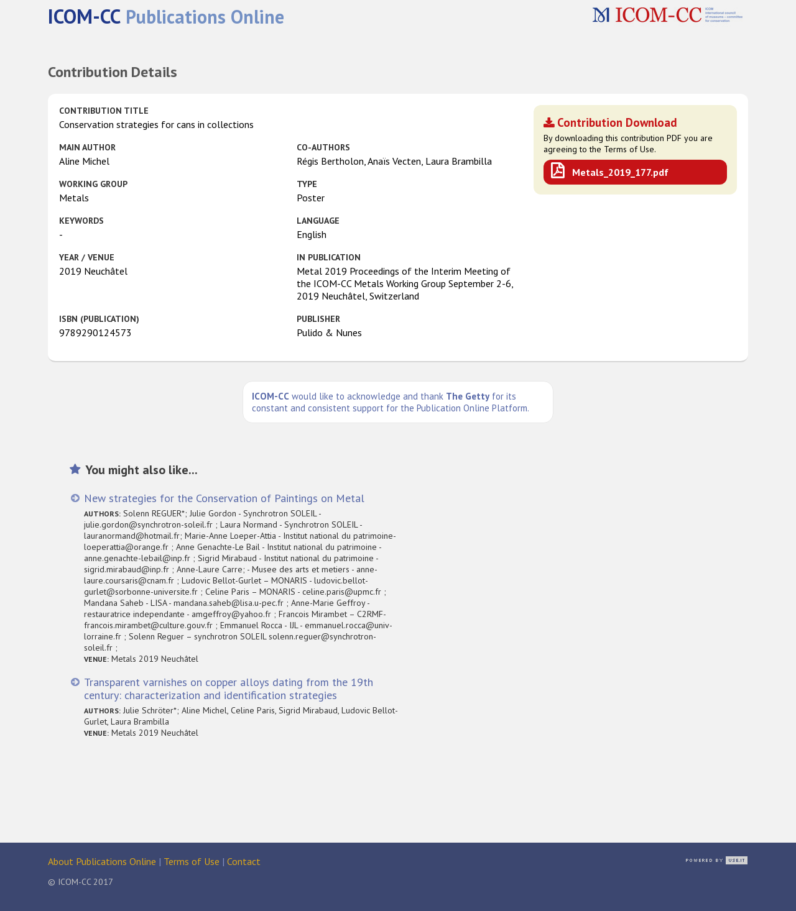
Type (307, 184)
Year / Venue (86, 257)
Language (318, 220)
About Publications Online (102, 861)
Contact (244, 861)
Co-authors (323, 147)
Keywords (81, 220)
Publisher (318, 318)
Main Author (87, 147)
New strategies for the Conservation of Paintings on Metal (224, 498)
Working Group (93, 184)
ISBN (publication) (99, 318)
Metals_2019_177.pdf (620, 172)
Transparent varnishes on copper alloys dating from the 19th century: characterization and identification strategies (228, 688)
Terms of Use (192, 861)
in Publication (329, 257)
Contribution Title (104, 110)
